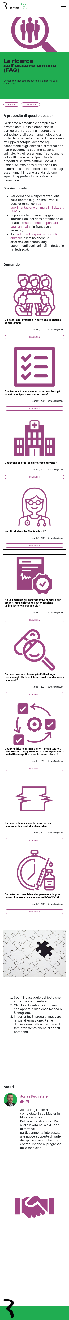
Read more (34, 337)
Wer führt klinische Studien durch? (25, 531)
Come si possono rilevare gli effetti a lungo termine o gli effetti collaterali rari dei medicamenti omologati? (34, 677)
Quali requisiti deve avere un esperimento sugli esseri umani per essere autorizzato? (32, 393)
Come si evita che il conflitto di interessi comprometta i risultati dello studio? (28, 824)
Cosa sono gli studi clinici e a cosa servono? (31, 462)
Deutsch (11, 105)
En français (30, 105)
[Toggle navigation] (63, 6)
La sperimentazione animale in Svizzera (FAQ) (37, 207)
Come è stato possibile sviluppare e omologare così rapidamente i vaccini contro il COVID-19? (32, 896)
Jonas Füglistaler (34, 1096)
